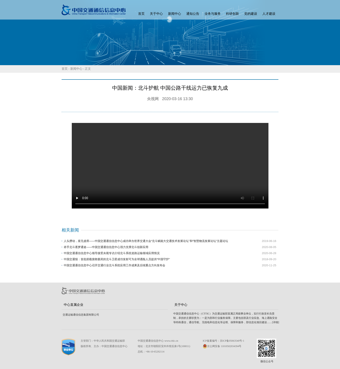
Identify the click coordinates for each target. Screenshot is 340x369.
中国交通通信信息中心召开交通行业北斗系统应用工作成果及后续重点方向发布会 (114, 265)
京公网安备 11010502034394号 (222, 346)
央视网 (153, 99)
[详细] (275, 322)
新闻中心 (174, 13)
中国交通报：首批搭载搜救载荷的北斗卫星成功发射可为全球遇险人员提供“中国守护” (117, 259)
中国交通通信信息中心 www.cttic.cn (158, 340)
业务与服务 (212, 13)
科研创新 (232, 13)
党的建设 (250, 13)
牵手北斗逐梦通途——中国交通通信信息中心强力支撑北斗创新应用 (106, 247)
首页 (141, 13)
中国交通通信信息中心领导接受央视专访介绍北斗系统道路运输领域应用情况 (112, 253)
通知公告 (192, 13)
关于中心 (156, 13)
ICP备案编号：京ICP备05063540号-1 (223, 340)
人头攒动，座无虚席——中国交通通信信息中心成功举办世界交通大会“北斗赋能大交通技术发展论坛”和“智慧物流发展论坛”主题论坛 (146, 241)
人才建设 (268, 13)
